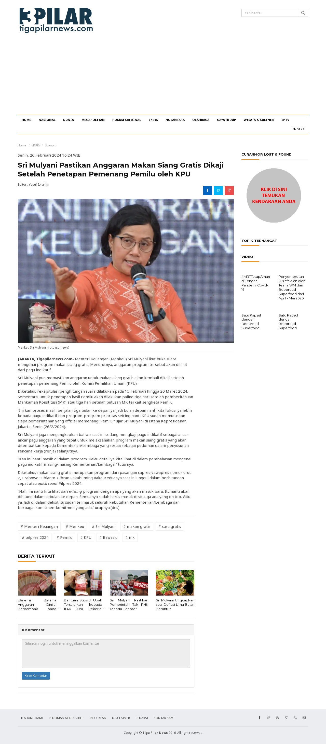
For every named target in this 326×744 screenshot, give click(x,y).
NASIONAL (47, 120)
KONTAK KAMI (164, 718)
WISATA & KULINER (259, 120)
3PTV (285, 120)
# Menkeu (75, 526)
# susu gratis (169, 526)
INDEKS (298, 129)
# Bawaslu (108, 537)
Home (22, 145)
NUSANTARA (175, 120)
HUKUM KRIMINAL (126, 120)
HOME (26, 120)
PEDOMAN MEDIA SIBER (66, 718)
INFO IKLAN (97, 718)
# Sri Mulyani (103, 526)
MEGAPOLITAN (93, 120)
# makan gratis (137, 526)
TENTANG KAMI (31, 718)
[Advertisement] (163, 76)
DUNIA (68, 120)
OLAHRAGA (200, 120)
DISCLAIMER (121, 718)
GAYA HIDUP (226, 120)
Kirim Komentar (36, 675)
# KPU (85, 537)
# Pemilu (64, 537)
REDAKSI (142, 718)
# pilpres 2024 (35, 537)
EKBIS (153, 120)
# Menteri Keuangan (39, 526)
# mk (130, 537)
